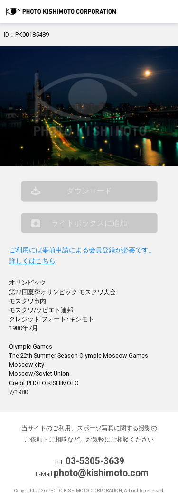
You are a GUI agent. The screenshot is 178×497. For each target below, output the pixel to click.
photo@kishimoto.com (101, 473)
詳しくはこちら (32, 261)
